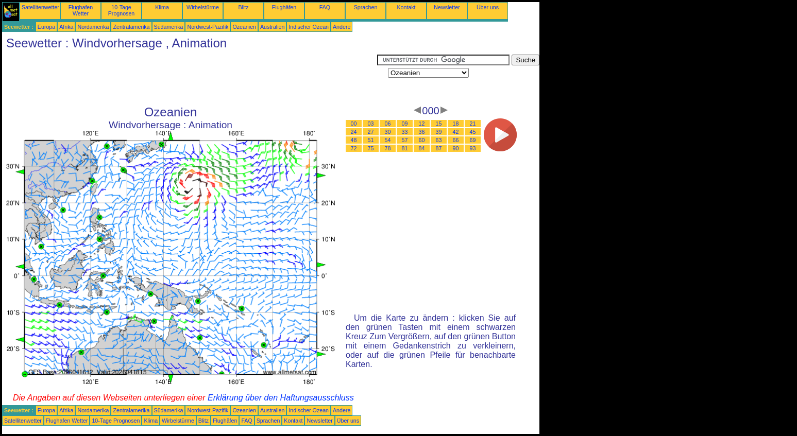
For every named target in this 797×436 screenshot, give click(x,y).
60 (422, 140)
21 (473, 123)
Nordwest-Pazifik (207, 27)
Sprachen (366, 7)
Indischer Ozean (309, 27)
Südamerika (168, 27)
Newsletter (447, 7)
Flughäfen (284, 7)
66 (456, 140)
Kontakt (406, 7)
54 (388, 140)
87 (439, 148)
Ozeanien (244, 27)
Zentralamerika (131, 27)
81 (405, 148)
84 (422, 148)
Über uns (488, 7)
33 (405, 132)
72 (354, 148)
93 (473, 148)
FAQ (324, 7)
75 (371, 148)
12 (422, 123)
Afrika (66, 27)
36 (422, 132)
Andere (341, 27)
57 (405, 140)
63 (439, 140)
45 (473, 132)
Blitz (243, 7)
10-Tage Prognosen (121, 10)
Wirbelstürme (202, 7)
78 (388, 148)
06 (388, 123)
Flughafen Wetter (81, 10)
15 (439, 123)
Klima (162, 7)
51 (371, 140)
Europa (46, 27)
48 (354, 140)
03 (371, 123)
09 (405, 123)
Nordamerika (93, 27)
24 (354, 132)
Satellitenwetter (40, 7)
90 (456, 148)
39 (439, 132)
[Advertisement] (189, 78)
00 (354, 123)
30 (388, 132)
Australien (272, 27)
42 (456, 132)
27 (371, 132)
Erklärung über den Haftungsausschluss (281, 397)
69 (473, 140)
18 (456, 123)
